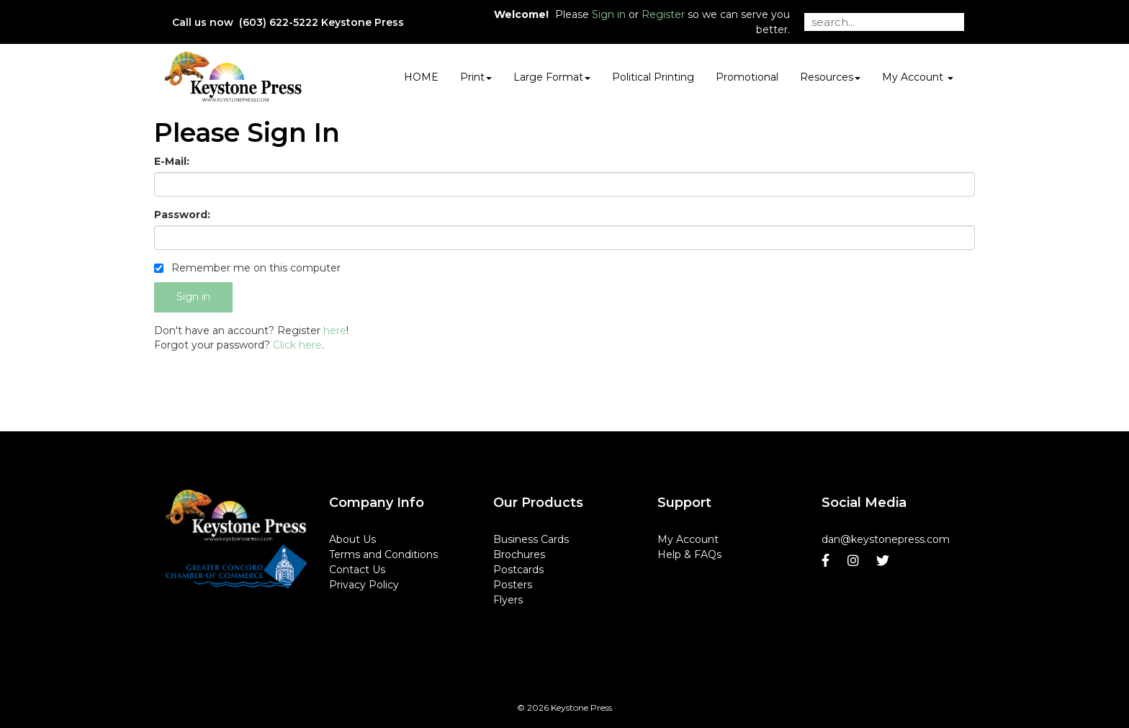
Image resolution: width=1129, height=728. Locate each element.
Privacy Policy (364, 584)
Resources (830, 77)
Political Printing (653, 77)
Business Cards (531, 539)
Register (663, 14)
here (334, 330)
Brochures (519, 554)
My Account (688, 539)
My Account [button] (917, 77)
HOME (421, 77)
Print (476, 77)
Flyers (508, 599)
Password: (182, 214)
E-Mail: (171, 161)
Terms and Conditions (383, 554)
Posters (512, 584)
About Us (352, 539)
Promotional (747, 77)
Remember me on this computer (247, 267)
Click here (297, 344)
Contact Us (357, 569)
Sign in (609, 14)
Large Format (551, 77)
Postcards (518, 569)
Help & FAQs (689, 554)
